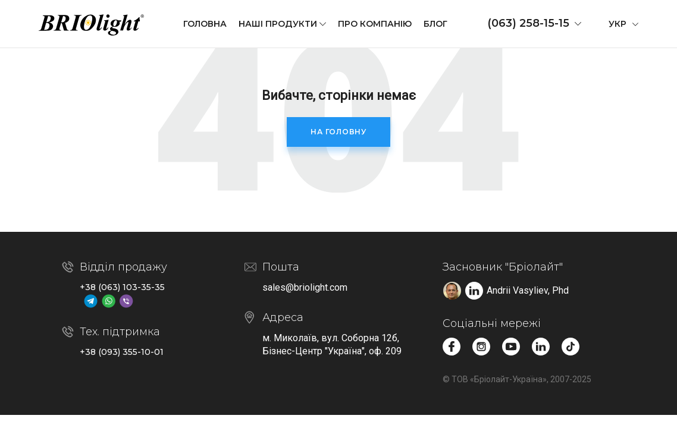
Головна (205, 23)
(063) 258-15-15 (528, 23)
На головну (338, 131)
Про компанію (375, 23)
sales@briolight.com (304, 287)
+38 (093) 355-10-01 (122, 352)
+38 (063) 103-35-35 (122, 287)
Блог (435, 23)
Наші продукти (278, 23)
